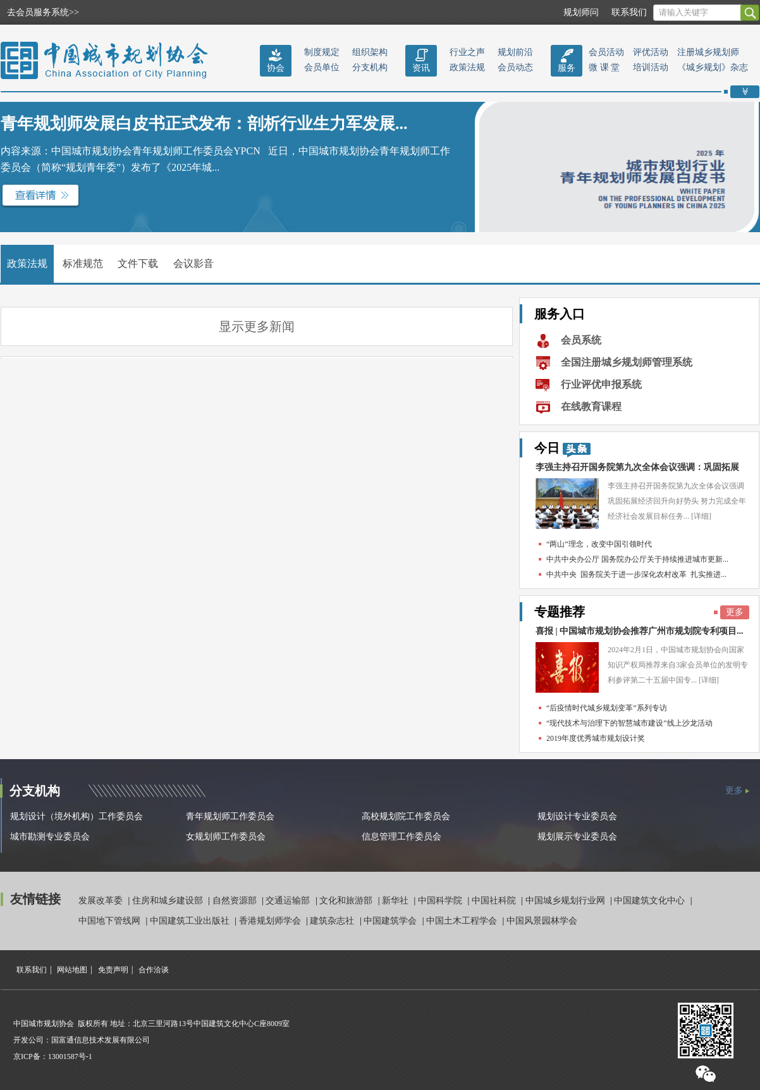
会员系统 (581, 340)
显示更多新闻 (257, 326)
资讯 (421, 68)
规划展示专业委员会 (577, 836)
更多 (735, 612)
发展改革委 (101, 900)
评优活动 (650, 52)
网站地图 (72, 969)
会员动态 (515, 67)
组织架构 (370, 52)
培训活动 (650, 67)
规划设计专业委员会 (577, 816)
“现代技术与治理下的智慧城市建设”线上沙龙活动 (629, 723)
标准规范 (83, 263)
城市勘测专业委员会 (50, 836)
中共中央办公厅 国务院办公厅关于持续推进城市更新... (637, 559)
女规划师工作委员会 (226, 836)
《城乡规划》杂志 (712, 67)
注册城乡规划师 (708, 52)
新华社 (396, 900)
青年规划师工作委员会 (230, 816)
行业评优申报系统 (601, 384)
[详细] (701, 516)
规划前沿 (515, 52)
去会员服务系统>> (43, 12)
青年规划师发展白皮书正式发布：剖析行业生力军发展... (204, 124)
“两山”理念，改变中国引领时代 (599, 544)
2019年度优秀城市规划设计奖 (595, 738)
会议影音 (193, 263)
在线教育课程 (591, 406)
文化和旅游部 (347, 900)
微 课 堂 (604, 67)
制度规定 (322, 52)
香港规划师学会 (271, 921)
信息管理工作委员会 (401, 836)
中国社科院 (495, 900)
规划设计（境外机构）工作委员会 (76, 816)
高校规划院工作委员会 (406, 816)
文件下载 (138, 263)
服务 (566, 68)
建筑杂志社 (333, 921)
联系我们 (629, 12)
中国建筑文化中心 (650, 900)
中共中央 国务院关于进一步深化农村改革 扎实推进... (636, 574)
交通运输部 (289, 900)
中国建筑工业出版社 (191, 921)
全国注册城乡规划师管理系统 (626, 362)
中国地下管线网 (110, 921)
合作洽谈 (153, 969)
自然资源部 (235, 900)
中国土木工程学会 (463, 921)
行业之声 (467, 52)
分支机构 (370, 67)
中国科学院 (441, 900)
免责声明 (113, 969)
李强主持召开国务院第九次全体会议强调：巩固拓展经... (637, 470)
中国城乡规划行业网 (566, 900)
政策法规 (467, 67)
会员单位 (322, 67)
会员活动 (606, 52)
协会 (276, 68)
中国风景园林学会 (541, 921)
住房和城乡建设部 (168, 900)
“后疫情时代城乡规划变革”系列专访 (606, 707)
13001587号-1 (70, 1056)
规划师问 (581, 12)
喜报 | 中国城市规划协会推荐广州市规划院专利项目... (640, 631)
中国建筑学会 (391, 921)
